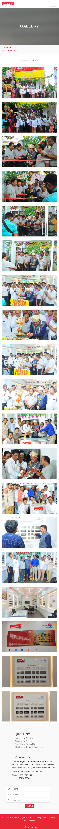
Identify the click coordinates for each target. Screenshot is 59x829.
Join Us (29, 738)
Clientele (18, 747)
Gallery (11, 50)
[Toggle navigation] (53, 4)
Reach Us (30, 744)
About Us (19, 741)
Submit (29, 806)
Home (4, 50)
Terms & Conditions (34, 747)
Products (19, 744)
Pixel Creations (29, 821)
